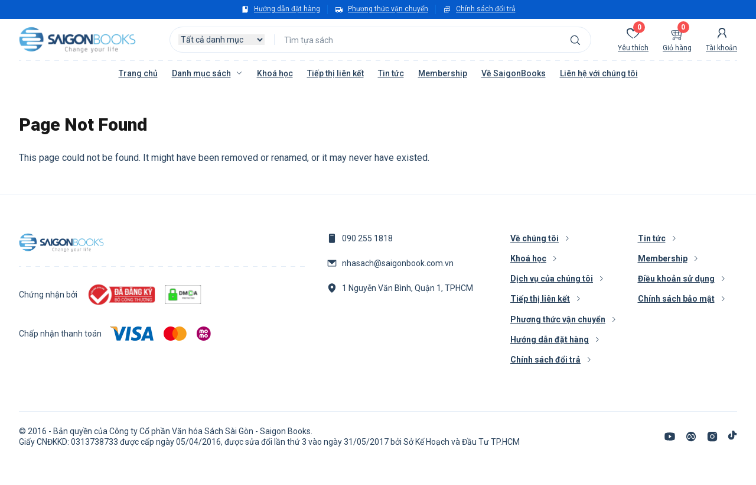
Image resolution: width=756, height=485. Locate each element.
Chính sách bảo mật (676, 298)
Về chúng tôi (534, 238)
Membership (442, 73)
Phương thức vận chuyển (388, 9)
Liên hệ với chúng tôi (599, 73)
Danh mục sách (201, 73)
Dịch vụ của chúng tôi (551, 278)
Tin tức (391, 73)
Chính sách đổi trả (486, 9)
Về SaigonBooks (513, 73)
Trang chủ (138, 73)
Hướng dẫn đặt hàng (287, 9)
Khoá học (275, 73)
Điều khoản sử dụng (676, 278)
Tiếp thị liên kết (335, 73)
